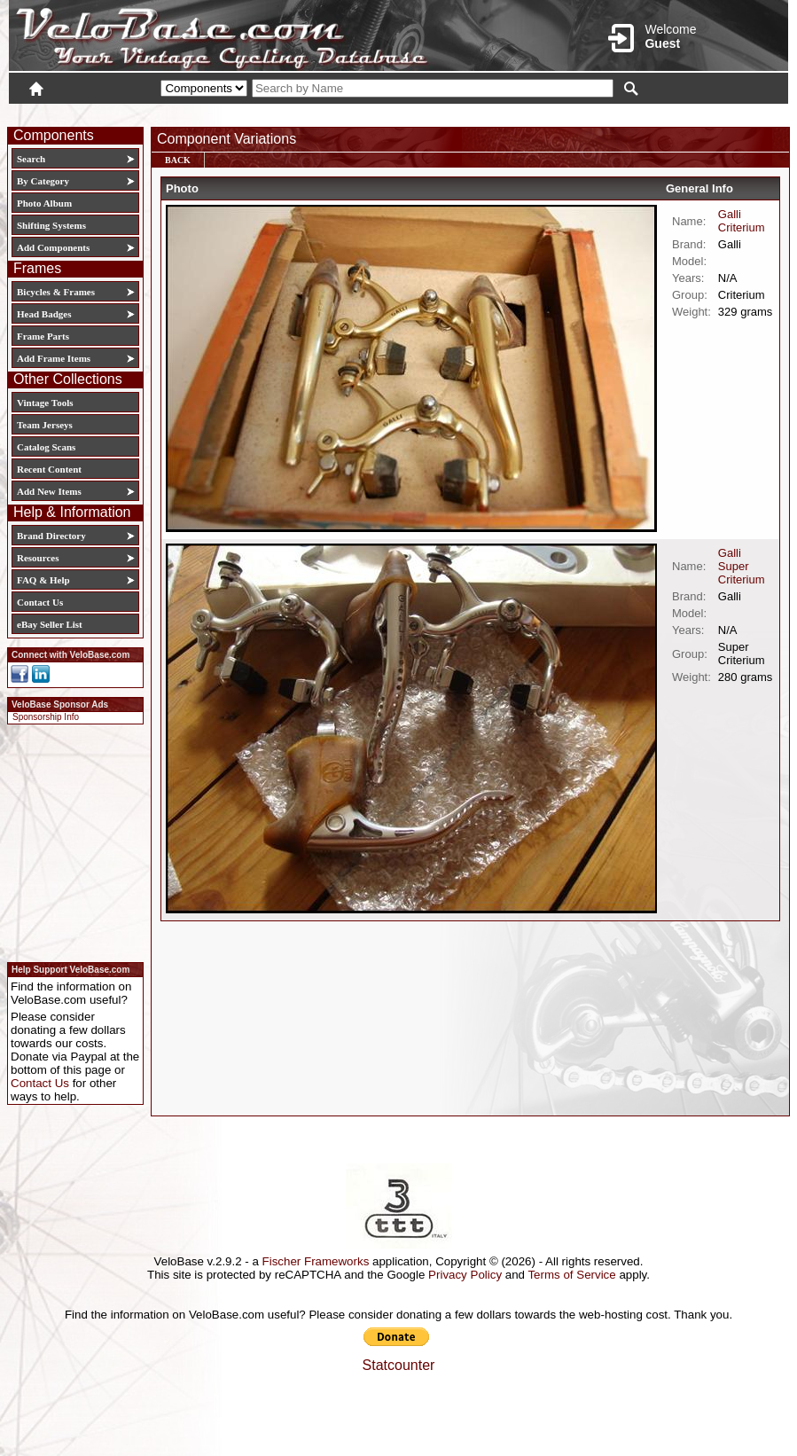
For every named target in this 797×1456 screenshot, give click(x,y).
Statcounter (399, 1365)
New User (688, 113)
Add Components (53, 247)
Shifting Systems (51, 225)
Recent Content (49, 469)
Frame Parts (43, 336)
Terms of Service (571, 1274)
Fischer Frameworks (316, 1261)
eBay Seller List (49, 624)
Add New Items (49, 491)
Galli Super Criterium (741, 566)
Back (178, 160)
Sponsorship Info (45, 717)
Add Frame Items (53, 358)
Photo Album (44, 203)
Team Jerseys (45, 424)
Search (31, 158)
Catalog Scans (46, 447)
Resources (38, 557)
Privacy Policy (465, 1274)
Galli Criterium (741, 220)
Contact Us (40, 602)
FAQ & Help (43, 580)
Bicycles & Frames (57, 291)
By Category (43, 181)
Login (630, 113)
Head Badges (44, 314)
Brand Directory (51, 535)
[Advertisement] (70, 840)
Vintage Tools (45, 402)
